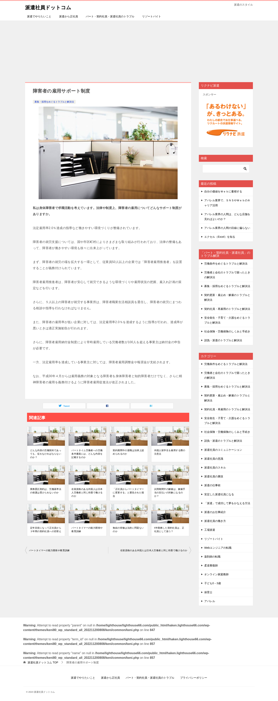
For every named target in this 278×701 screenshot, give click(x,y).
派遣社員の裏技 (213, 476)
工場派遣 (209, 529)
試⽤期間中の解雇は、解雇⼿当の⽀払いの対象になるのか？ (169, 492)
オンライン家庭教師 (216, 574)
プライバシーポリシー (193, 677)
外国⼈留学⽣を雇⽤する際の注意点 (169, 452)
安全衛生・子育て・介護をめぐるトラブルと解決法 (227, 320)
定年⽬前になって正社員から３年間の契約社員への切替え (45, 530)
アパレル (209, 601)
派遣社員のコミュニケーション (223, 449)
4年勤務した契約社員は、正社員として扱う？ (169, 530)
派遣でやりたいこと (39, 16)
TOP (43, 662)
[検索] (226, 169)
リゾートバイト (151, 16)
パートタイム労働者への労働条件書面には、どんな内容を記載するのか (87, 454)
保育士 (208, 592)
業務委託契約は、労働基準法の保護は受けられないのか (45, 491)
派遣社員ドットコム (51, 6)
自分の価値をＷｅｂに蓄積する (223, 191)
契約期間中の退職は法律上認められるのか (128, 452)
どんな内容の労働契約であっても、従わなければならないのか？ (45, 454)
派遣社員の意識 (213, 458)
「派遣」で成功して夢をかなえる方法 (227, 503)
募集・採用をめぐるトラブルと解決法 (54, 101)
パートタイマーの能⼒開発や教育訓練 (87, 530)
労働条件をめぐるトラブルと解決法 (225, 263)
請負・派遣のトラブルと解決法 (223, 340)
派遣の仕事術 (212, 485)
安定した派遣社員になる (219, 494)
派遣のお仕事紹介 (215, 512)
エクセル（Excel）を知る (219, 236)
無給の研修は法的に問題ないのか (128, 530)
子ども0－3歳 (212, 583)
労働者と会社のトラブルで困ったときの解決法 (227, 275)
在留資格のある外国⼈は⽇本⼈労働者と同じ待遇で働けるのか (87, 492)
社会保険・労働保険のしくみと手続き (227, 331)
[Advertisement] (139, 49)
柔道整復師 (211, 565)
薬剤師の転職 (212, 556)
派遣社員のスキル (215, 467)
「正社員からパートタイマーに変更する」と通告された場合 (128, 492)
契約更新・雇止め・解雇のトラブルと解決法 (227, 297)
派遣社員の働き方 (215, 520)
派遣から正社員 (68, 16)
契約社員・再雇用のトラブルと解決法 (227, 308)
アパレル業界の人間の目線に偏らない (227, 227)
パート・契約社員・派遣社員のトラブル (110, 16)
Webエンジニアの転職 (217, 547)
